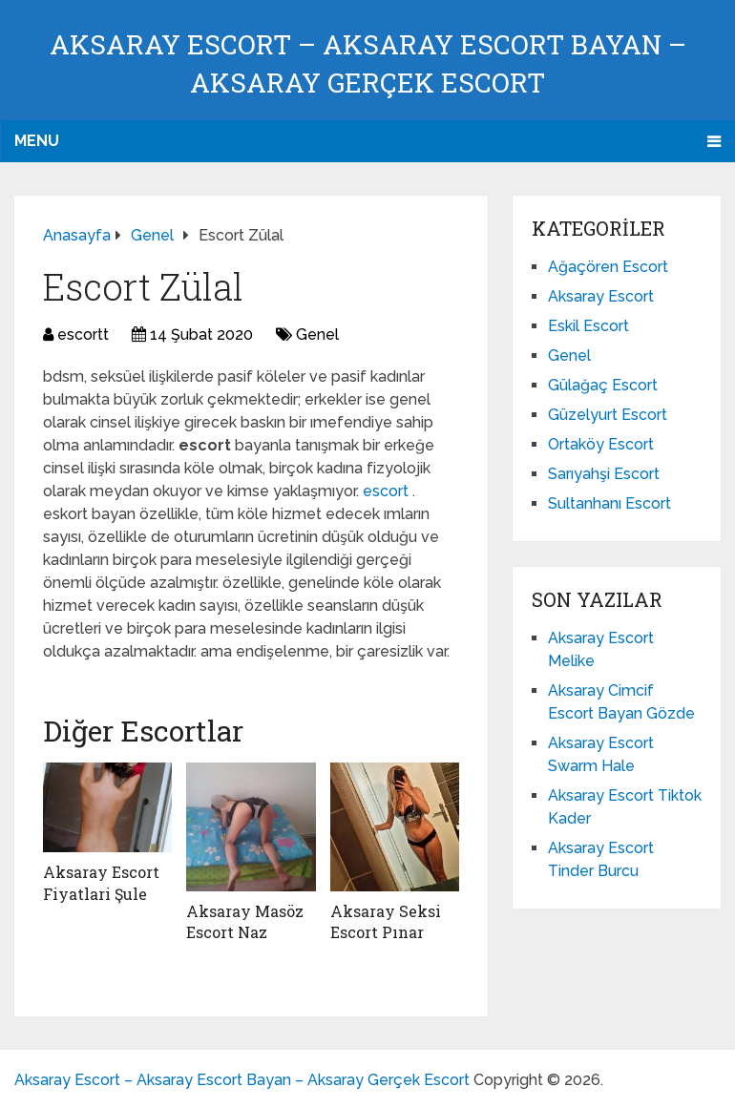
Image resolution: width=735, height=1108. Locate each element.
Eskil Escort (588, 326)
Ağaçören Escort (608, 267)
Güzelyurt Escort (607, 415)
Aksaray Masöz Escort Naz (245, 921)
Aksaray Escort (601, 296)
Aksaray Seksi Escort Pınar (385, 921)
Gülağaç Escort (603, 385)
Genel (317, 334)
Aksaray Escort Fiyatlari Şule (101, 882)
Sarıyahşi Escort (604, 474)
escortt (83, 334)
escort (387, 491)
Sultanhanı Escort (609, 503)
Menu (36, 141)
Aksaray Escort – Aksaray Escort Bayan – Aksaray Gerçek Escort (242, 1080)
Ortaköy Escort (601, 444)
